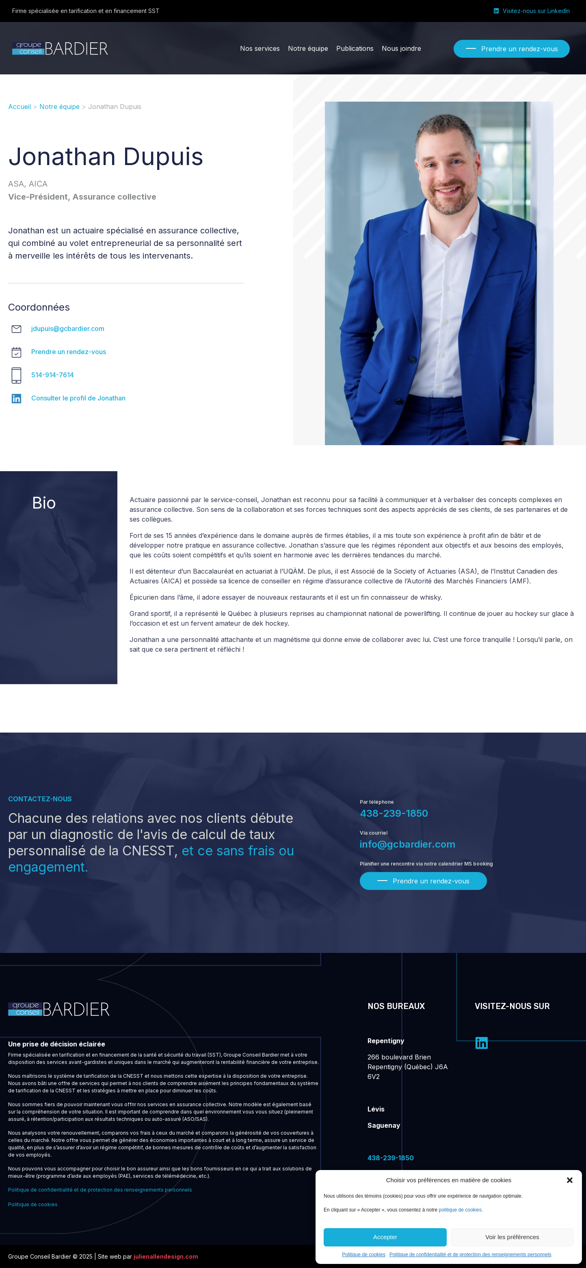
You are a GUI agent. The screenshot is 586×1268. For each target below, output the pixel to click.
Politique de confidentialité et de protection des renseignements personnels (470, 1254)
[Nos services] (260, 48)
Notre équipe (59, 106)
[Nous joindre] (401, 48)
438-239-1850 (394, 813)
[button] (570, 1180)
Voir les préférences (512, 1236)
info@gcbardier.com (408, 844)
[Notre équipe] (308, 48)
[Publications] (355, 48)
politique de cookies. (461, 1210)
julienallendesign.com (166, 1256)
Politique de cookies (363, 1254)
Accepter (385, 1236)
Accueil (19, 106)
